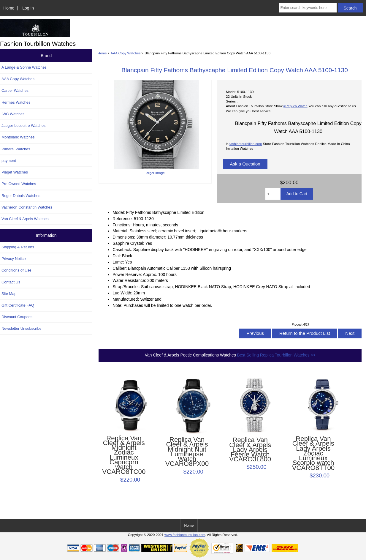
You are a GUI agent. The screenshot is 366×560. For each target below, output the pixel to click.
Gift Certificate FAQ (17, 305)
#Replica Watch (295, 106)
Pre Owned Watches (18, 184)
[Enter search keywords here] (307, 7)
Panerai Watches (15, 149)
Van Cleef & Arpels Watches (25, 219)
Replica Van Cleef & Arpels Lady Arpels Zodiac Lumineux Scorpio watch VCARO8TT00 (313, 453)
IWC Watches (12, 114)
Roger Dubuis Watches (20, 195)
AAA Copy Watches (126, 53)
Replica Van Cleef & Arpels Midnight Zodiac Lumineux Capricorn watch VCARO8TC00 (123, 455)
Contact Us (10, 282)
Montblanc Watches (18, 137)
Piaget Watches (14, 172)
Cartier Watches (14, 90)
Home (8, 8)
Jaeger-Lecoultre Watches (23, 125)
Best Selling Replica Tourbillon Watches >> (276, 355)
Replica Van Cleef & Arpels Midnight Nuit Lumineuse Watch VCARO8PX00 (187, 451)
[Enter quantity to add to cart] (273, 194)
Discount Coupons (16, 317)
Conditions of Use (16, 270)
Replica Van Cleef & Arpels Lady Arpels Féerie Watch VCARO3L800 (250, 450)
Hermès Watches (15, 102)
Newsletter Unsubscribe (21, 328)
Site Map (8, 293)
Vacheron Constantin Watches (26, 207)
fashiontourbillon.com (245, 144)
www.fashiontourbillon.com (184, 535)
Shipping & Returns (17, 247)
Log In (28, 8)
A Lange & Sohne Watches (24, 67)
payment (8, 160)
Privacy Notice (13, 258)
